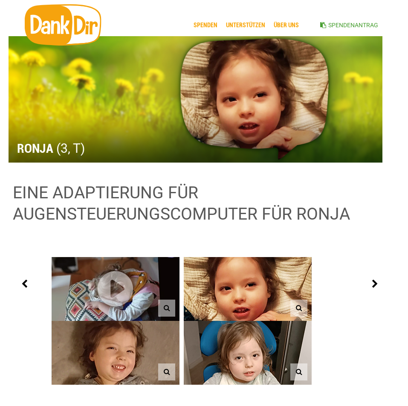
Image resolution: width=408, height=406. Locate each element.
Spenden (205, 25)
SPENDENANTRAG (353, 25)
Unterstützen (245, 25)
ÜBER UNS (286, 25)
